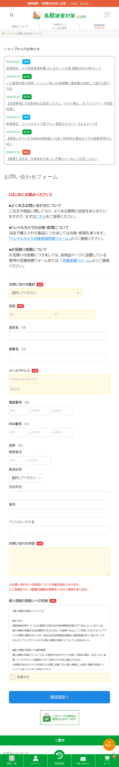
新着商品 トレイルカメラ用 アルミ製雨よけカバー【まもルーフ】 (52, 123)
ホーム (10, 33)
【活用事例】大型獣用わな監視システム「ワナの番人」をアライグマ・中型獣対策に (59, 106)
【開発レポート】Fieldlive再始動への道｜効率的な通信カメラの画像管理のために (59, 141)
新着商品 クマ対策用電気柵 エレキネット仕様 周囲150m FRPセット (54, 68)
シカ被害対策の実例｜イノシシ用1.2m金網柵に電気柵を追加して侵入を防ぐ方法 (58, 85)
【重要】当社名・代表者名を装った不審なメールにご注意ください (52, 158)
